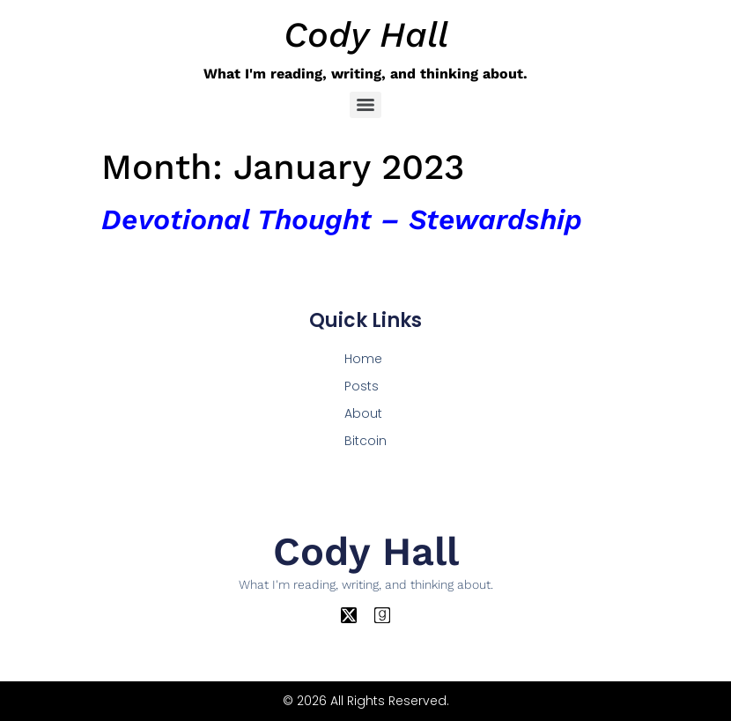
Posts (361, 386)
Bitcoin (365, 441)
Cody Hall (366, 35)
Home (363, 359)
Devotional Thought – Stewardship (341, 219)
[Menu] (365, 105)
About (363, 413)
